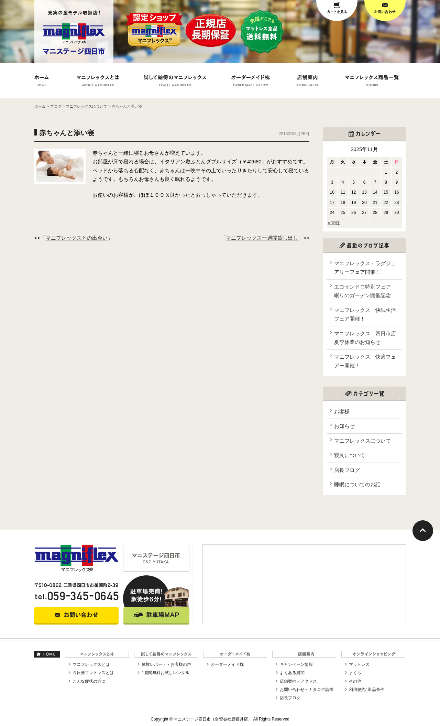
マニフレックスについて (362, 441)
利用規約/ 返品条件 (366, 689)
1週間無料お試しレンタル (165, 672)
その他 (355, 681)
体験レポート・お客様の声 (166, 664)
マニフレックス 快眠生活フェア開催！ (365, 314)
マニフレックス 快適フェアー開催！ (365, 361)
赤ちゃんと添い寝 (66, 133)
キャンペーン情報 (296, 664)
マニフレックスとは (91, 664)
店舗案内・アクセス (298, 681)
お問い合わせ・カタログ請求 (306, 689)
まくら (355, 672)
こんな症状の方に (89, 681)
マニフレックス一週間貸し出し (262, 238)
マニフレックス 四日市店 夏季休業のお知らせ (366, 338)
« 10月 (334, 222)
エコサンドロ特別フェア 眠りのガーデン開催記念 (365, 291)
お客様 (342, 411)
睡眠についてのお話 (357, 484)
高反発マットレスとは (93, 672)
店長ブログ (347, 470)
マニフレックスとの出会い (77, 238)
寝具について (349, 455)
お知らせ (344, 426)
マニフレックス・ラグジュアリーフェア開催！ (365, 267)
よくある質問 (292, 672)
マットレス (359, 664)
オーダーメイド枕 (227, 664)
